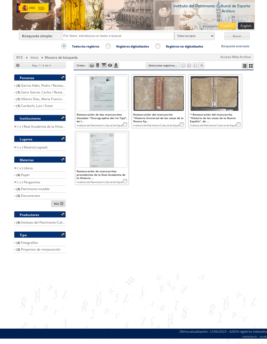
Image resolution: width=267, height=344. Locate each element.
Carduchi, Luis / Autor (37, 106)
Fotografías (29, 243)
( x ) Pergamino (29, 182)
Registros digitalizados (132, 46)
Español (227, 26)
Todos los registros (85, 46)
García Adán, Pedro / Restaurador (46, 85)
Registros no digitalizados (184, 46)
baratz (263, 336)
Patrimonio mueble (35, 189)
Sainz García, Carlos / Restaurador (47, 92)
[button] (237, 36)
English (246, 26)
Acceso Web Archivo (235, 57)
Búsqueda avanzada (235, 46)
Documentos (30, 196)
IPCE (19, 57)
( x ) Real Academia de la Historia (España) (49, 126)
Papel (25, 175)
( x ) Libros (25, 168)
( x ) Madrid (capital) (32, 147)
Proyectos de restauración (40, 249)
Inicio (34, 57)
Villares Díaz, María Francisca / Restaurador (54, 99)
